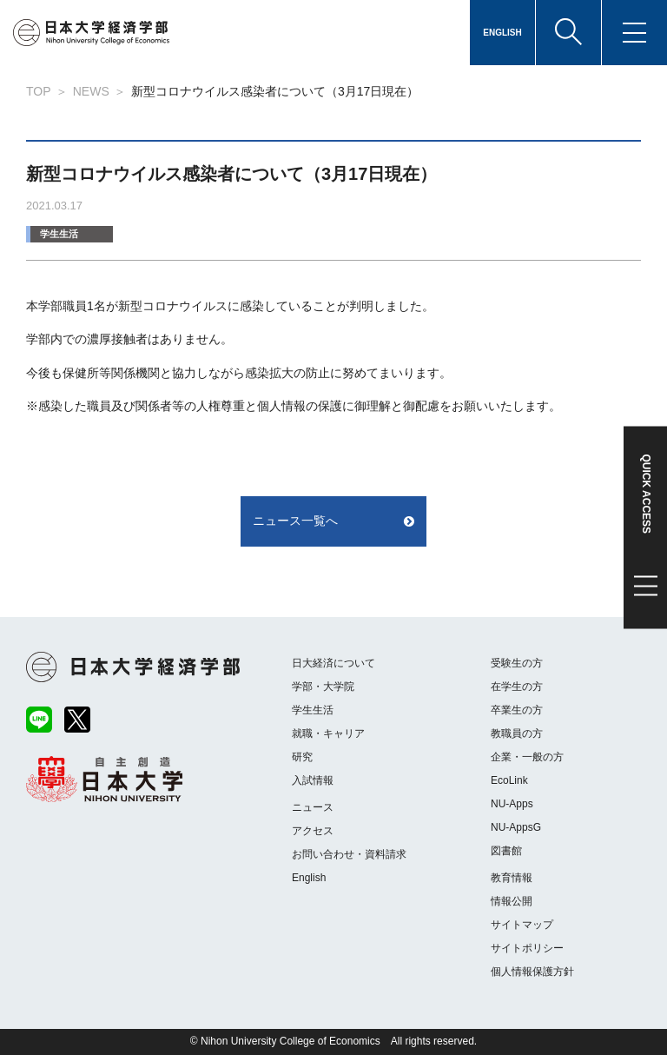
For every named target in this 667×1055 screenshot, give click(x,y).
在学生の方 (517, 686)
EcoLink (509, 780)
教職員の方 (517, 733)
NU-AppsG (516, 827)
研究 (302, 757)
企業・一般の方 (527, 757)
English (309, 878)
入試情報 (313, 780)
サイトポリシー (527, 948)
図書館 (506, 851)
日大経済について (333, 663)
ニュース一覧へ (295, 521)
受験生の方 (517, 663)
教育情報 (511, 878)
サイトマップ (522, 925)
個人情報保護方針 (532, 971)
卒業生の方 (517, 710)
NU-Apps (512, 804)
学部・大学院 (323, 686)
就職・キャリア (328, 733)
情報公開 (511, 901)
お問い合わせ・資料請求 (349, 854)
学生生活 (59, 234)
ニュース (313, 807)
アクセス (313, 831)
